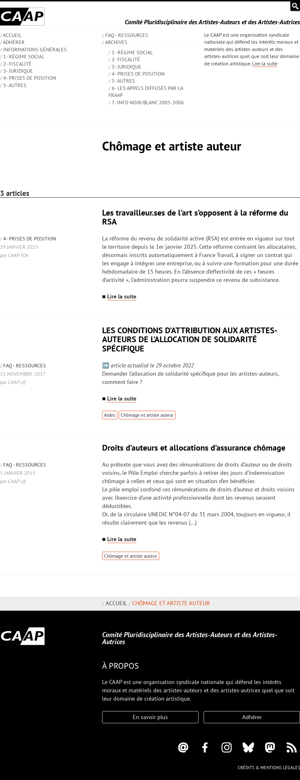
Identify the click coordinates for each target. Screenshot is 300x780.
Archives (116, 42)
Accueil (116, 603)
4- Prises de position (29, 78)
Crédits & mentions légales (269, 767)
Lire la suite (264, 63)
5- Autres (14, 85)
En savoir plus (150, 717)
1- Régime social (23, 56)
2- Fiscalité (17, 64)
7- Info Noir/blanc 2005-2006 (148, 102)
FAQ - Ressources (126, 35)
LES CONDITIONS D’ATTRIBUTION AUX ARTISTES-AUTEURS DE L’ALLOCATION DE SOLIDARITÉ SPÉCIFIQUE (189, 339)
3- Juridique (18, 71)
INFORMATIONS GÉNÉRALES (35, 49)
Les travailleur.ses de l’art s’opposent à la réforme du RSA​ (195, 217)
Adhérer (14, 42)
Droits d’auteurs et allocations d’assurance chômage (193, 447)
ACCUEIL (12, 35)
